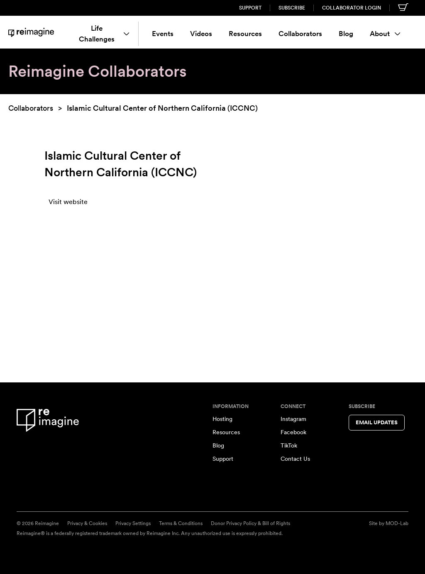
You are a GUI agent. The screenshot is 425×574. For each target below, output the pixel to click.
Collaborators (300, 33)
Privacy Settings (133, 523)
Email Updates (377, 422)
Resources (245, 33)
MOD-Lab (397, 523)
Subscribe (291, 8)
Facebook (293, 432)
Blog (346, 33)
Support (250, 8)
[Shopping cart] (403, 7)
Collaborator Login (351, 8)
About (385, 33)
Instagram (293, 419)
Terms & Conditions (181, 523)
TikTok (289, 445)
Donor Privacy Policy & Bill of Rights (250, 523)
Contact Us (295, 458)
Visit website (68, 202)
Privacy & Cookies (87, 523)
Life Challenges (104, 33)
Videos (201, 33)
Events (162, 33)
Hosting (222, 419)
